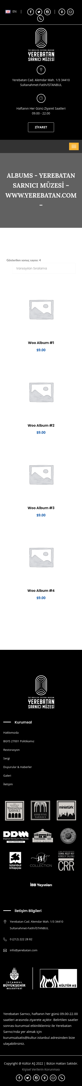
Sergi (6, 758)
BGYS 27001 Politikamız (18, 741)
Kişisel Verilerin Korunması (41, 1069)
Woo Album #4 (40, 590)
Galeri (7, 776)
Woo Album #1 (41, 342)
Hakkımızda (11, 733)
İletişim (8, 784)
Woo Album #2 (41, 425)
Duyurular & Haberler (17, 767)
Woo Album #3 (41, 507)
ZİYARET (41, 127)
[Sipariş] (44, 268)
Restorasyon (11, 750)
